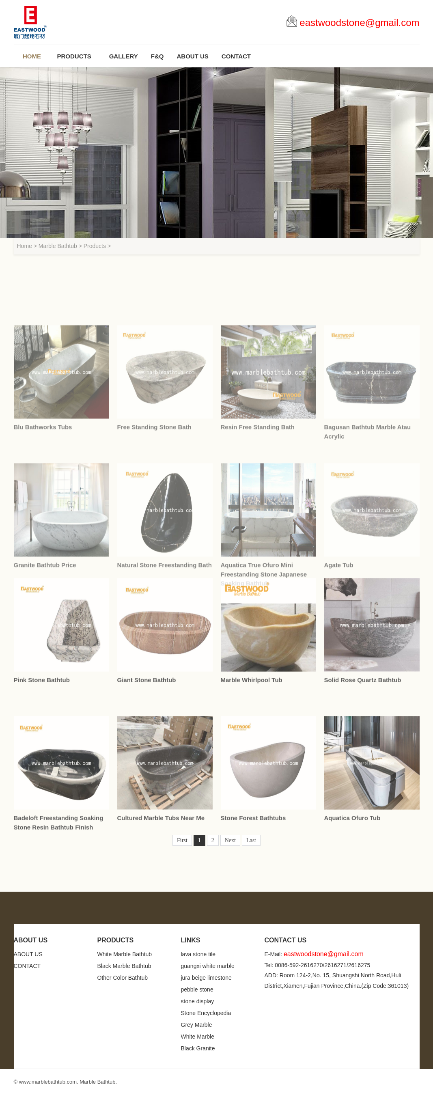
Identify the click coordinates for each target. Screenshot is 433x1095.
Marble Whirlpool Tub (251, 760)
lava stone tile (198, 954)
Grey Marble (196, 1025)
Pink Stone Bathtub (42, 760)
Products (95, 246)
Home (24, 246)
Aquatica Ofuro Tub (352, 898)
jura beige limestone (206, 977)
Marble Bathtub (58, 246)
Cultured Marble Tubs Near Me (161, 898)
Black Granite (198, 1048)
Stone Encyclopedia (206, 1013)
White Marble (197, 1036)
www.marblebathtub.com (48, 1082)
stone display (197, 1001)
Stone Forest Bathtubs (253, 898)
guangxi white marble (208, 966)
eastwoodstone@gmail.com (359, 22)
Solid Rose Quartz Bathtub (362, 760)
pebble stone (197, 989)
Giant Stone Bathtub (146, 760)
